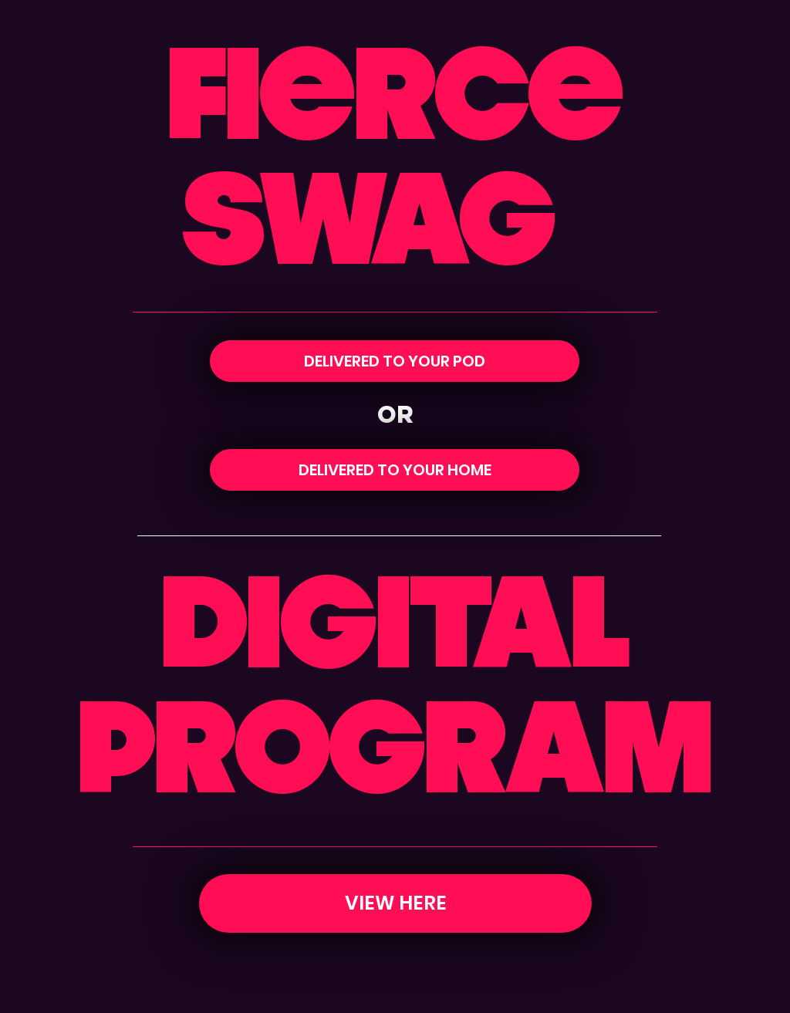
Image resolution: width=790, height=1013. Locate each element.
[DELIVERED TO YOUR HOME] (394, 470)
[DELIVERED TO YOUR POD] (394, 361)
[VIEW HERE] (395, 903)
